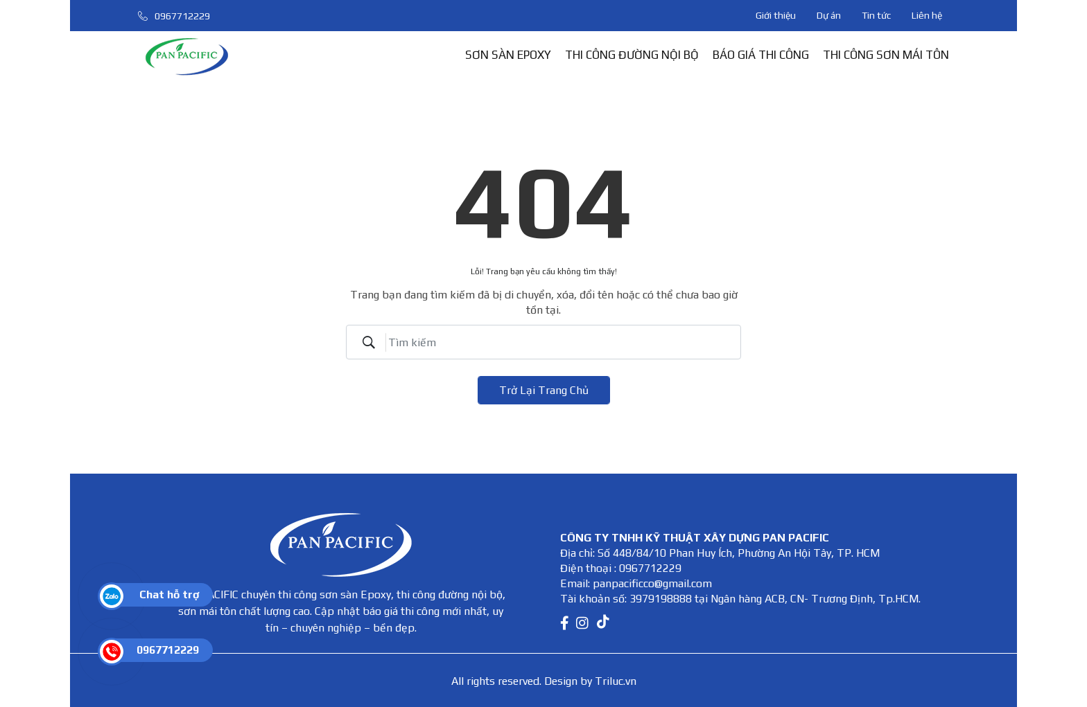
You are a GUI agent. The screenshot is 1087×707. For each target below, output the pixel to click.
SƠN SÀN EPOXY (508, 55)
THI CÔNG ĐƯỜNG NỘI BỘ (632, 55)
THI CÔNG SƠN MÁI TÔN (886, 55)
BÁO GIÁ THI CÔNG (761, 55)
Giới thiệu (776, 15)
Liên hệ (927, 15)
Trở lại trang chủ (544, 390)
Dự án (829, 15)
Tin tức (876, 15)
